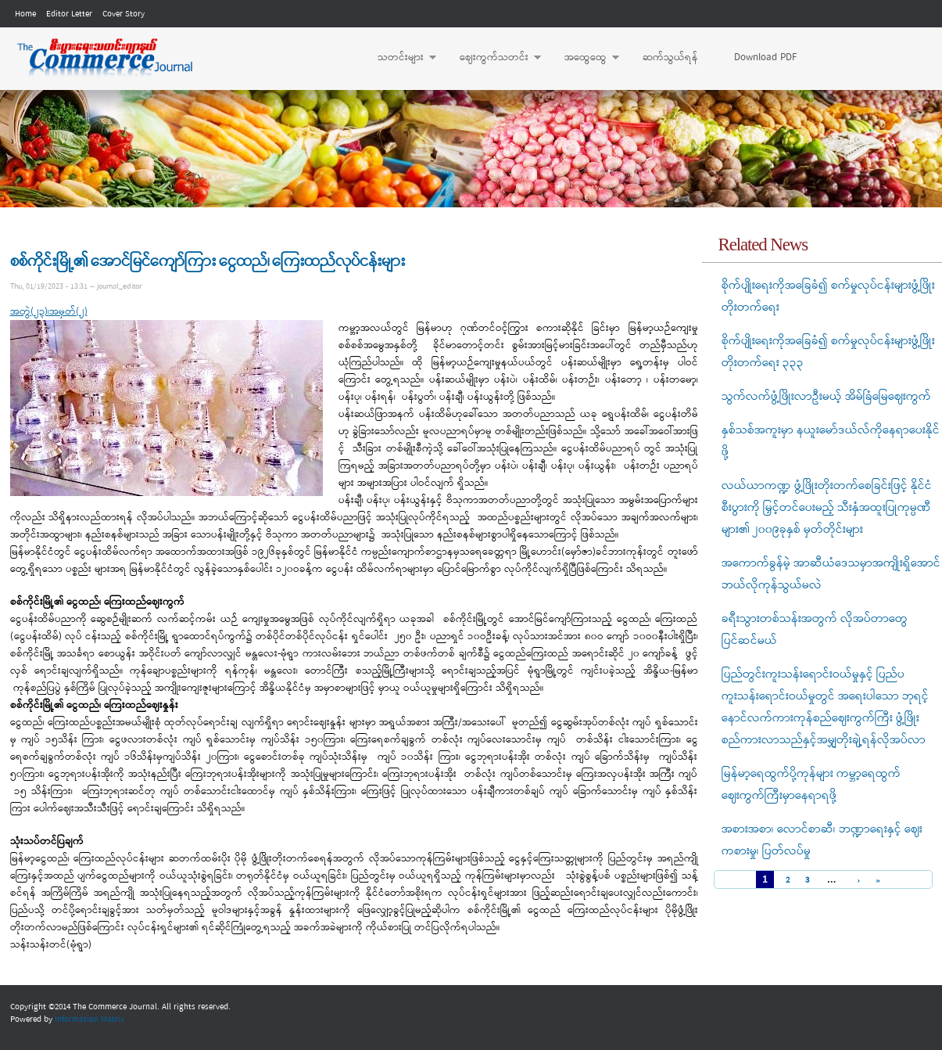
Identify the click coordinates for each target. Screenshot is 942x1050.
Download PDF (765, 57)
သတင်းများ (399, 58)
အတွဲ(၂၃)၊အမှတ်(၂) (49, 312)
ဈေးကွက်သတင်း (492, 58)
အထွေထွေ (584, 58)
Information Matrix (89, 1019)
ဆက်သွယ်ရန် (670, 57)
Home (25, 14)
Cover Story (123, 14)
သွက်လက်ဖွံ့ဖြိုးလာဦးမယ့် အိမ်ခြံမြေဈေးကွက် (826, 396)
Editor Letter (69, 14)
